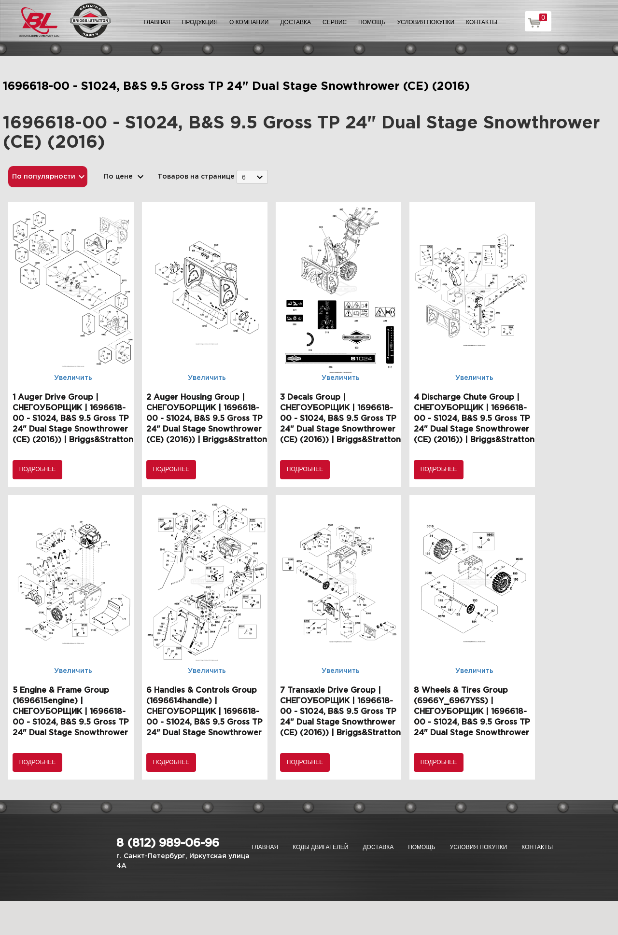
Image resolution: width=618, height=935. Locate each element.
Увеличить (73, 378)
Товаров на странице (196, 177)
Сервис (335, 22)
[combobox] (252, 177)
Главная (157, 22)
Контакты (481, 22)
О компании (248, 22)
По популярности (43, 177)
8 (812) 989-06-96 (167, 843)
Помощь (371, 22)
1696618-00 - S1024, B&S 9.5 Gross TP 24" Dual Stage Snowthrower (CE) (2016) (236, 86)
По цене (118, 177)
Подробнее (37, 469)
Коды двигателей (320, 847)
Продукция (200, 22)
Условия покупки (426, 22)
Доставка (295, 22)
